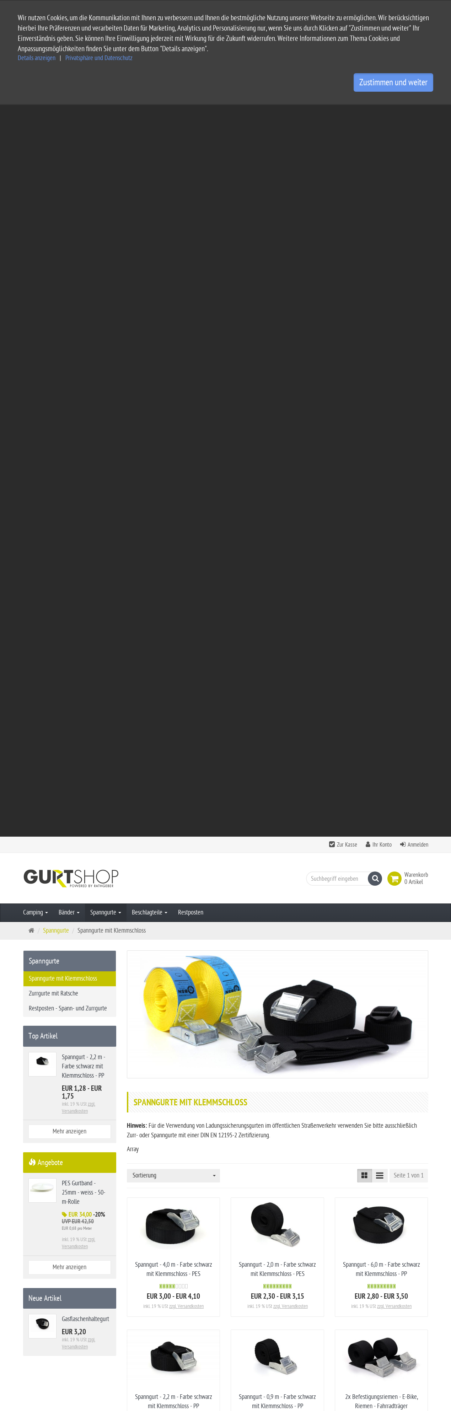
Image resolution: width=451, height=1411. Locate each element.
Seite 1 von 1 (409, 443)
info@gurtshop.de (99, 1362)
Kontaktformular (44, 1376)
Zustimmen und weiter (393, 82)
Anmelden (418, 113)
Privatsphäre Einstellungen (197, 1341)
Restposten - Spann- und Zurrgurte (68, 276)
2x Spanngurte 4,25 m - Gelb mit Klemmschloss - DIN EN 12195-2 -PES (277, 981)
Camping (35, 180)
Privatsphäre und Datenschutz (99, 58)
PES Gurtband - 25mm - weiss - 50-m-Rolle (83, 461)
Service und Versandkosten (197, 1284)
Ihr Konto (382, 113)
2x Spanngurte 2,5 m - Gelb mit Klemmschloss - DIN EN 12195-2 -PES (173, 1141)
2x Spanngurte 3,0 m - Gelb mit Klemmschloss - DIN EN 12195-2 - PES (381, 981)
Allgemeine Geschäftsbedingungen (206, 1295)
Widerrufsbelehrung (189, 1329)
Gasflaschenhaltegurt (277, 1132)
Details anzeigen (36, 58)
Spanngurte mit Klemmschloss (63, 247)
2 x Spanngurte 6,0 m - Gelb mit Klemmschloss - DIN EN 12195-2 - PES (173, 981)
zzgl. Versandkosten (186, 575)
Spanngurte (105, 180)
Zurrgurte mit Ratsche (53, 261)
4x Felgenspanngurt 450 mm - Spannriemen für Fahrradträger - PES (277, 828)
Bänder (69, 180)
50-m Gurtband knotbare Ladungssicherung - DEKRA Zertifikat (381, 828)
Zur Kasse (347, 113)
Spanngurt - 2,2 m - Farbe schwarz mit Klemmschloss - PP (83, 335)
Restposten (190, 180)
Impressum (179, 1306)
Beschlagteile (149, 180)
